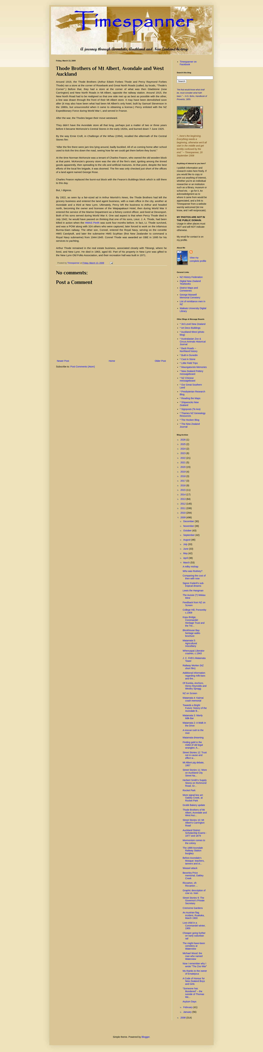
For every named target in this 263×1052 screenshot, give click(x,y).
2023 (183, 453)
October (187, 530)
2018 (183, 476)
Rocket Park (189, 790)
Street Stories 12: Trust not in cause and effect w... (195, 755)
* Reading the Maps (190, 398)
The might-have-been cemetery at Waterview (194, 946)
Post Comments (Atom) (82, 366)
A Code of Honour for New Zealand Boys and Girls (194, 981)
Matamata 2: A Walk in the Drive (194, 724)
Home (112, 361)
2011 (183, 508)
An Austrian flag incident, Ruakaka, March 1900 (193, 915)
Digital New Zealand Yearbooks (190, 282)
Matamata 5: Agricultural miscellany (190, 643)
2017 (183, 480)
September (189, 535)
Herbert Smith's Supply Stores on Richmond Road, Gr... (195, 783)
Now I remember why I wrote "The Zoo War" (195, 965)
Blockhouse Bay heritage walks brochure (191, 633)
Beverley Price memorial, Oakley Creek (193, 875)
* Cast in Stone (187, 359)
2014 (183, 494)
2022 (183, 458)
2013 (183, 499)
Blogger (145, 1037)
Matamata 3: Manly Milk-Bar (193, 717)
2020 (183, 467)
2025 (183, 444)
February (188, 1007)
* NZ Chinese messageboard (187, 379)
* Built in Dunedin (189, 355)
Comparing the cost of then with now (194, 577)
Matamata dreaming (193, 737)
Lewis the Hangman (193, 590)
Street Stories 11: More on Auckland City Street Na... (195, 773)
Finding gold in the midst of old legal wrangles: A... (193, 745)
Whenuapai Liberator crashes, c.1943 (193, 652)
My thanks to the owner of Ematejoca (195, 972)
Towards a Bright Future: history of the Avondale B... (195, 708)
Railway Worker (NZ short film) (193, 667)
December (189, 521)
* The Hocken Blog (189, 420)
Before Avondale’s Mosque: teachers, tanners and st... (193, 861)
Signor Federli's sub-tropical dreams (193, 584)
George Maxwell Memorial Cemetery (190, 296)
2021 (183, 462)
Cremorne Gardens (193, 908)
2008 (183, 1017)
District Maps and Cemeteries (189, 289)
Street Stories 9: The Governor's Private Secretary (194, 900)
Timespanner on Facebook (188, 63)
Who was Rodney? (192, 571)
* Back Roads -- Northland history (189, 350)
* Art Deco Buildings (190, 328)
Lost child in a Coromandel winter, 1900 (194, 925)
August (187, 539)
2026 (183, 439)
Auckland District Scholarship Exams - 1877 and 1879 (195, 833)
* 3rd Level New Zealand (192, 324)
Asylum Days (189, 1001)
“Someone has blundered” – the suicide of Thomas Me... (193, 992)
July (185, 544)
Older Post (160, 361)
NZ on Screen (190, 693)
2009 (183, 517)
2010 (183, 512)
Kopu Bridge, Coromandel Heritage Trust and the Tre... (193, 621)
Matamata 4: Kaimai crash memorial (193, 699)
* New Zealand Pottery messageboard (191, 372)
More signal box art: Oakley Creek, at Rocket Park (193, 798)
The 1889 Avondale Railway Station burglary (193, 850)
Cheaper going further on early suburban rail (194, 936)
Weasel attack (190, 868)
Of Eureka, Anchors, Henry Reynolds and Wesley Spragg (194, 686)
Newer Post (63, 361)
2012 (183, 503)
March (186, 562)
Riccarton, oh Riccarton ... (190, 884)
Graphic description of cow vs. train (194, 892)
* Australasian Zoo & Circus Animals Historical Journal (193, 341)
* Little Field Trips (189, 363)
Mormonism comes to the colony (194, 841)
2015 (183, 490)
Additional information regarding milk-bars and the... (194, 675)
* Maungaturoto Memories (193, 367)
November (189, 526)
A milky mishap (190, 566)
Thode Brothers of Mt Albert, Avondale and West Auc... (195, 812)
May (185, 553)
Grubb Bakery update (194, 805)
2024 (183, 448)
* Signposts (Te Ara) (190, 409)
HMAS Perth (92, 222)
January (187, 1012)
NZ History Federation (191, 277)
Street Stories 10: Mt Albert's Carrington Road (194, 823)
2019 (183, 471)
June (186, 548)
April (186, 558)
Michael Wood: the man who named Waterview (193, 956)
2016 (183, 485)
